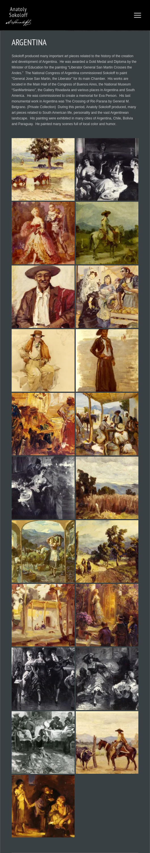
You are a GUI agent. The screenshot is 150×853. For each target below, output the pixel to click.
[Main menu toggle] (137, 15)
